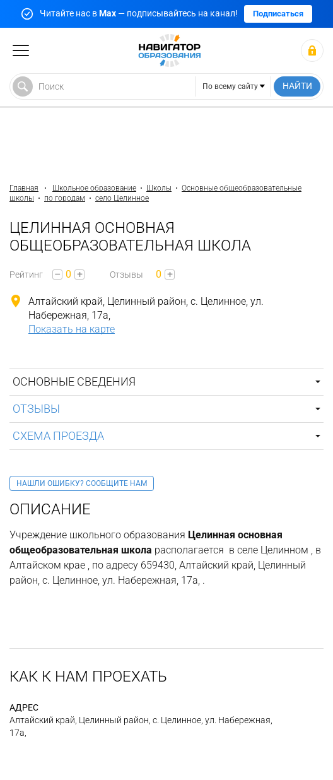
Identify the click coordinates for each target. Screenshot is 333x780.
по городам (64, 198)
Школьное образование (94, 188)
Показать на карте (71, 329)
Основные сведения (74, 381)
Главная (23, 188)
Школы (159, 188)
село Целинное (122, 198)
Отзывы (36, 408)
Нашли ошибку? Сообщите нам (81, 483)
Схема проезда (58, 435)
